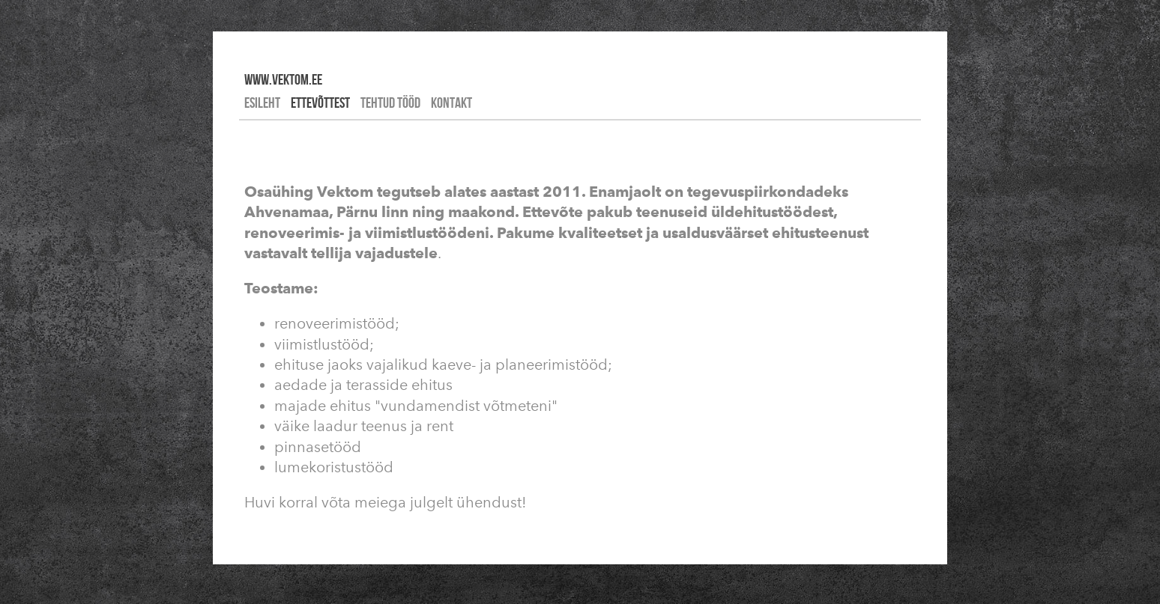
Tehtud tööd (390, 102)
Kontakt (451, 102)
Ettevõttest (320, 102)
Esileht (262, 102)
